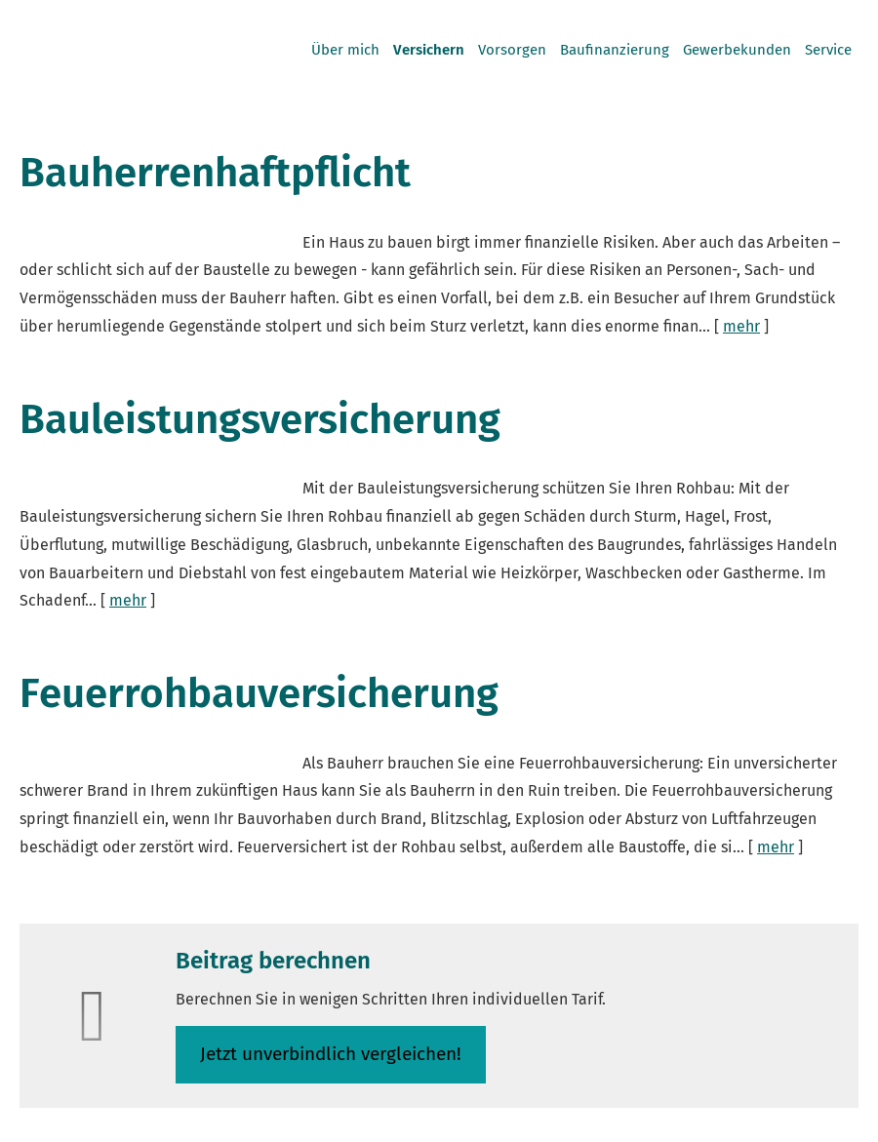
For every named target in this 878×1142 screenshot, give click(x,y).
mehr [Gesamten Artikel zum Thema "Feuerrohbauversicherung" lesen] (775, 847)
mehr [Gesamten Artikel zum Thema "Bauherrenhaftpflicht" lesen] (741, 326)
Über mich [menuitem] (345, 50)
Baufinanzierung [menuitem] (614, 50)
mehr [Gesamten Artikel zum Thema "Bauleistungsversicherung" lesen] (127, 600)
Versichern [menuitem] (428, 50)
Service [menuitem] (828, 50)
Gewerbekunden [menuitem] (737, 50)
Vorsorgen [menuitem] (512, 50)
